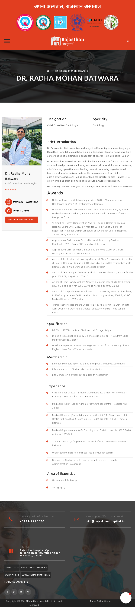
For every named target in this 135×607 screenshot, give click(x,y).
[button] (125, 597)
